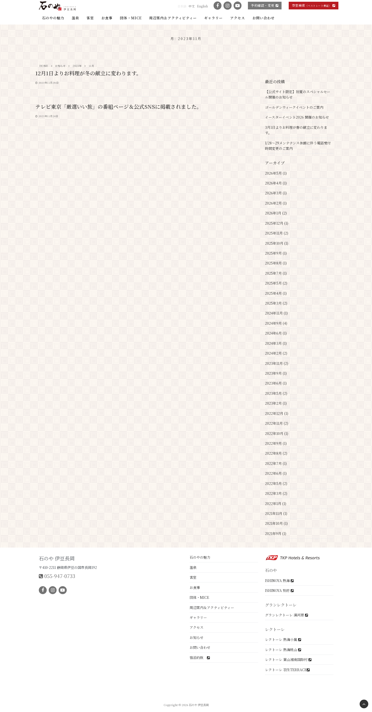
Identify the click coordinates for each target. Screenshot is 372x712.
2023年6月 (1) (276, 383)
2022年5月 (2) (276, 483)
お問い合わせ (200, 647)
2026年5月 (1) (276, 173)
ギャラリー (198, 617)
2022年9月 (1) (276, 443)
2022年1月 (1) (275, 503)
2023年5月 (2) (276, 393)
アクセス (196, 627)
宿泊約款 (200, 657)
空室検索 (313, 5)
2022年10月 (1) (276, 433)
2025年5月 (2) (276, 283)
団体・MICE (199, 597)
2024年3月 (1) (276, 343)
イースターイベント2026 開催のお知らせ (297, 117)
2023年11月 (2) (276, 363)
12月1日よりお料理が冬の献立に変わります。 (88, 73)
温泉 (193, 567)
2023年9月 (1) (276, 373)
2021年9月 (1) (275, 533)
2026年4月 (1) (276, 183)
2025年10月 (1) (276, 243)
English (202, 6)
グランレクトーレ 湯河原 (286, 614)
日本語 (181, 6)
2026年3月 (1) (276, 192)
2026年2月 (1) (276, 203)
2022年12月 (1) (276, 413)
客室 (193, 577)
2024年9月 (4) (276, 323)
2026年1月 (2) (276, 213)
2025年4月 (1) (276, 293)
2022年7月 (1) (276, 463)
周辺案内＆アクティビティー (212, 607)
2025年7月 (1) (276, 273)
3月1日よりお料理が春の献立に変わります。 (296, 130)
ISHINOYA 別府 (279, 590)
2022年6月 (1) (276, 473)
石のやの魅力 (200, 557)
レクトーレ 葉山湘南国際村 (288, 659)
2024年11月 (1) (276, 313)
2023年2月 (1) (276, 403)
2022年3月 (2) (276, 493)
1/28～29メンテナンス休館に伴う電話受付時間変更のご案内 (298, 145)
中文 (192, 6)
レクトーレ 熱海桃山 (283, 649)
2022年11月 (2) (276, 423)
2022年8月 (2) (276, 453)
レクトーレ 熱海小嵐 (283, 639)
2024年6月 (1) (276, 333)
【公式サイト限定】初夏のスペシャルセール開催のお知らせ (297, 94)
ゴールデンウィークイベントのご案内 (294, 107)
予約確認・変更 (264, 5)
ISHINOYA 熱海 (279, 580)
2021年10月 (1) (276, 523)
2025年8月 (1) (276, 263)
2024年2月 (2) (276, 353)
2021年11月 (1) (276, 513)
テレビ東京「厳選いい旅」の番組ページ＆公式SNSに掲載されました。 (118, 107)
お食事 (195, 587)
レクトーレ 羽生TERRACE (287, 669)
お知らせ (196, 637)
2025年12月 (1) (276, 223)
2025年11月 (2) (276, 233)
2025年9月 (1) (276, 253)
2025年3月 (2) (276, 303)
